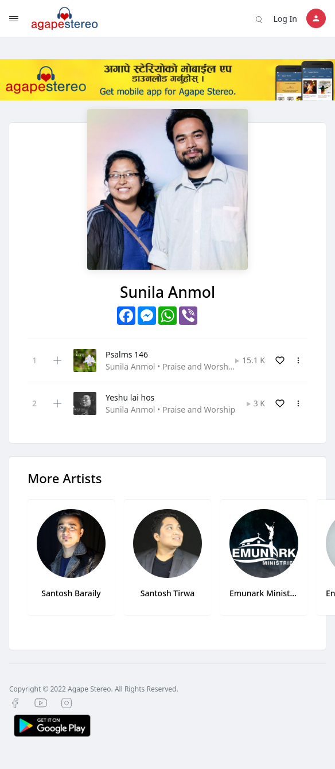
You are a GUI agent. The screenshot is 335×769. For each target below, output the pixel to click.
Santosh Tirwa (168, 593)
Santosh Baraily (70, 593)
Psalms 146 (127, 354)
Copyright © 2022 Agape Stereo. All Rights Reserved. (93, 689)
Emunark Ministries (263, 593)
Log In (285, 18)
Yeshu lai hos (130, 397)
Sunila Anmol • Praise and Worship (170, 366)
